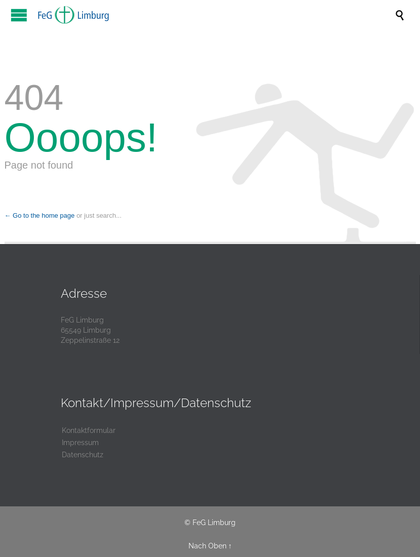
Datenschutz (82, 455)
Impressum (80, 443)
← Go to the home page (40, 215)
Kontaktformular (89, 430)
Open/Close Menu (19, 15)
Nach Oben (207, 546)
